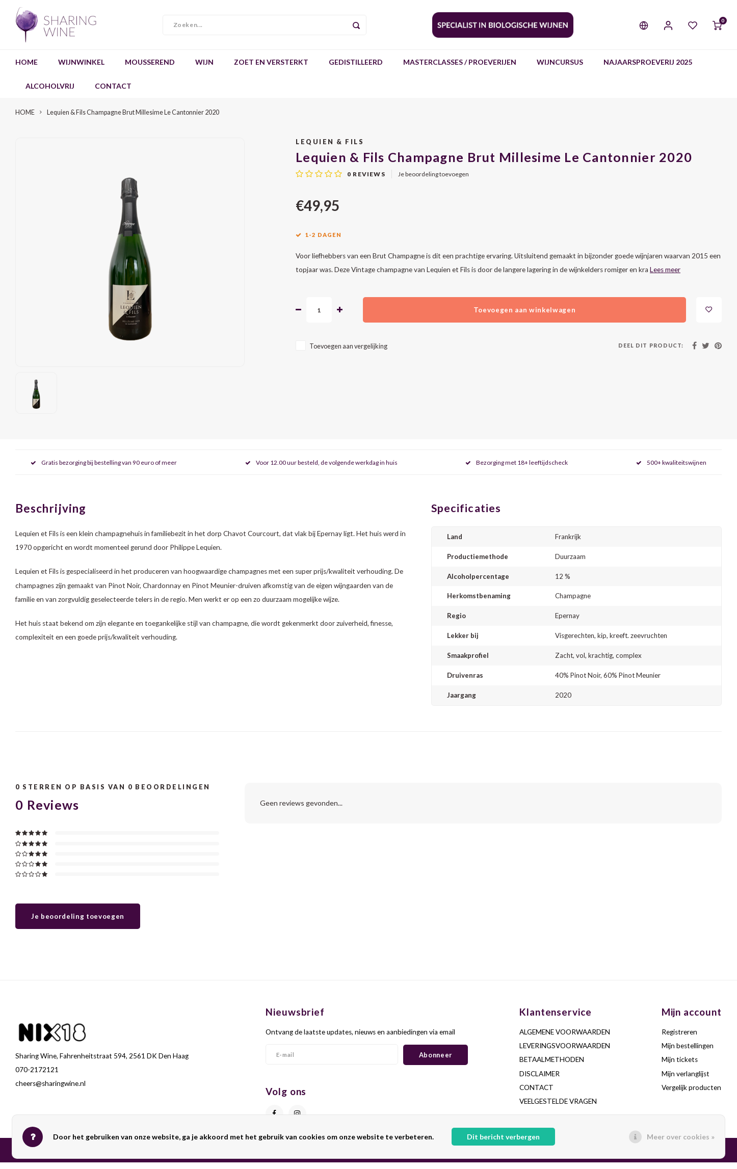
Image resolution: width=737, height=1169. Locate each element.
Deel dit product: (650, 352)
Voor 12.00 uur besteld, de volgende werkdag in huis (321, 468)
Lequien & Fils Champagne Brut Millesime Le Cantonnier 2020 (133, 119)
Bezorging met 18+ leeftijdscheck (516, 468)
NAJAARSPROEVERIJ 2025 (647, 68)
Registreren (679, 1038)
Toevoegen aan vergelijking (348, 353)
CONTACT (113, 92)
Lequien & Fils (330, 148)
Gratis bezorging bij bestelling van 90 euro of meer (104, 468)
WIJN (204, 68)
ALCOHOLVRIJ (49, 92)
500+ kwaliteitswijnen (671, 468)
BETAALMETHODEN (551, 1066)
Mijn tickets (680, 1066)
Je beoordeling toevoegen (433, 180)
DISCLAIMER (539, 1080)
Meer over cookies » (681, 1136)
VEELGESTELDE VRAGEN (558, 1108)
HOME (26, 68)
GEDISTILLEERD (356, 68)
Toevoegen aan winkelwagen (524, 316)
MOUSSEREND (150, 68)
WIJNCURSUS (560, 68)
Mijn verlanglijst (685, 1080)
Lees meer (665, 276)
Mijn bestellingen (688, 1052)
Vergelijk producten (691, 1094)
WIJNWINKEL (81, 68)
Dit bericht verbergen (503, 1136)
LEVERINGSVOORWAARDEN (564, 1052)
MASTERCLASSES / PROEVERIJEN (459, 68)
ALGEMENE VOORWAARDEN (564, 1038)
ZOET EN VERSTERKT (271, 68)
